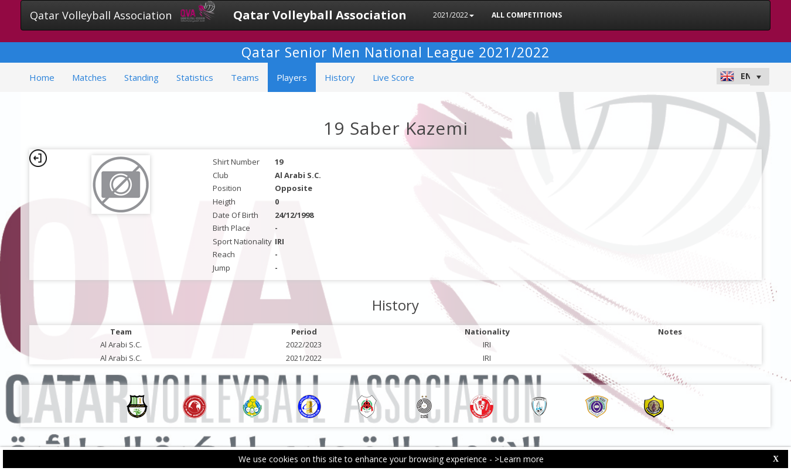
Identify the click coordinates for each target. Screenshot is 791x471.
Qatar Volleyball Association (101, 15)
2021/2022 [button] (453, 15)
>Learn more (519, 459)
